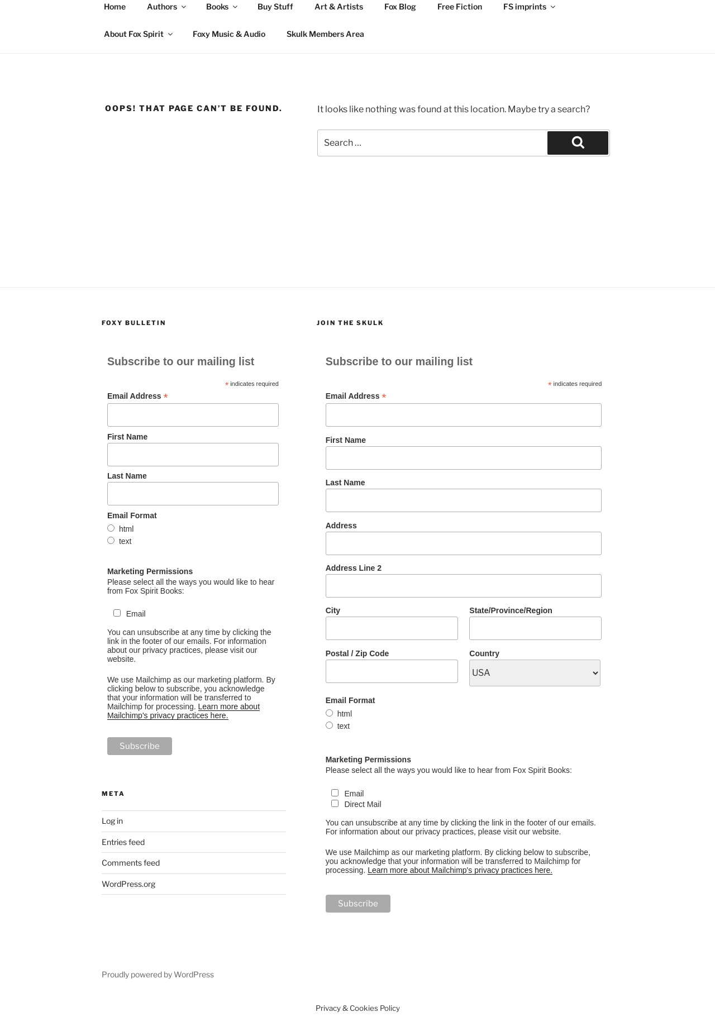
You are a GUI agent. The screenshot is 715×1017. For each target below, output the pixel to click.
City (333, 610)
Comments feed (131, 862)
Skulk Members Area (325, 34)
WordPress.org (128, 884)
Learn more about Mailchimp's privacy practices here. (183, 711)
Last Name (127, 475)
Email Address (137, 396)
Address (341, 525)
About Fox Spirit (139, 34)
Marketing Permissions (150, 571)
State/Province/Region (510, 610)
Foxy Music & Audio (229, 34)
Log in (112, 820)
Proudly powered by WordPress (158, 974)
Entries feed (123, 842)
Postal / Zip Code (357, 653)
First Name (127, 436)
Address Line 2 (354, 568)
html (126, 528)
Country (484, 653)
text (125, 541)
